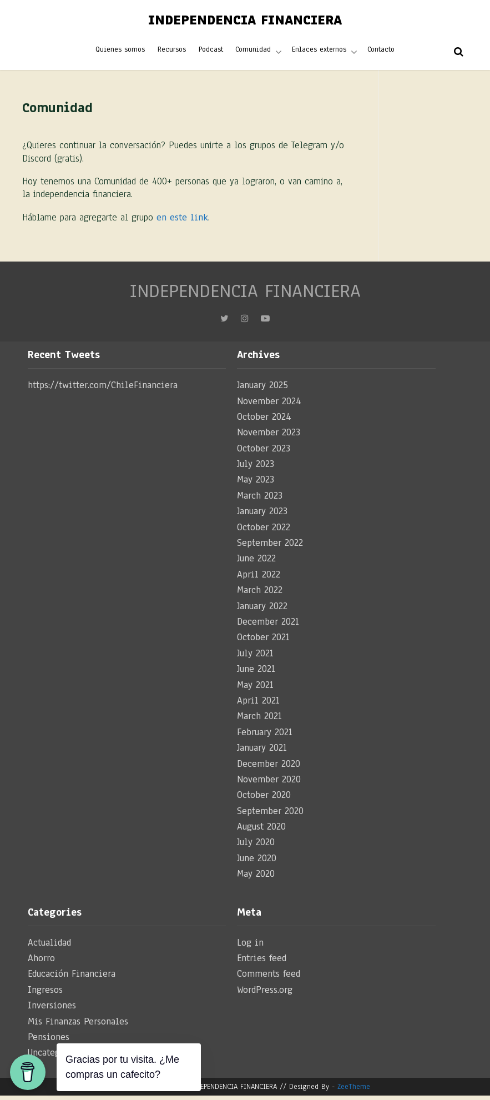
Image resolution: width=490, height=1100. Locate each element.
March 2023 (259, 500)
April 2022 (258, 578)
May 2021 (255, 688)
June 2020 (256, 862)
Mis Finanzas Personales (78, 1025)
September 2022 (270, 547)
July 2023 (255, 468)
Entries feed (261, 962)
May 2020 (256, 878)
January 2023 (262, 515)
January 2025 (262, 389)
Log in (250, 947)
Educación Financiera (71, 978)
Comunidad (253, 52)
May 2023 (255, 484)
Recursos (172, 52)
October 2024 (264, 421)
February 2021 (264, 736)
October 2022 (263, 531)
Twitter (224, 326)
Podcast (211, 52)
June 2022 (256, 562)
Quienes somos (121, 52)
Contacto (379, 52)
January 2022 (262, 610)
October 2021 (263, 641)
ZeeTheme (353, 1091)
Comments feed (268, 978)
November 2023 (268, 436)
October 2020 (264, 799)
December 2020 (268, 767)
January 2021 (262, 752)
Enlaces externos (318, 52)
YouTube (265, 326)
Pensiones (48, 1041)
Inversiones (52, 1009)
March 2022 (259, 594)
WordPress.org (264, 994)
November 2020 (269, 783)
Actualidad (49, 947)
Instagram (244, 326)
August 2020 (261, 831)
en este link (182, 221)
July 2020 (256, 846)
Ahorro (41, 962)
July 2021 (255, 657)
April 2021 (258, 705)
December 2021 (268, 626)
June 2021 (256, 673)
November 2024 (269, 405)
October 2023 (263, 452)
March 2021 (259, 720)
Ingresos (45, 994)
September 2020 (270, 815)
